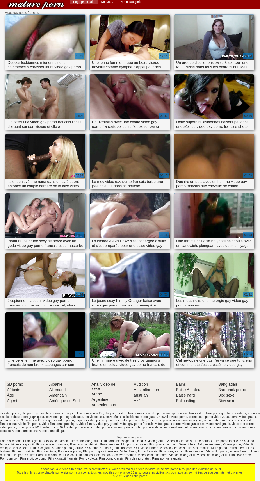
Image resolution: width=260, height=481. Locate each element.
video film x (86, 424)
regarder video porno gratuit (95, 420)
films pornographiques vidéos (226, 413)
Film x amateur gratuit (84, 441)
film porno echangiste (60, 413)
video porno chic (200, 427)
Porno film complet (49, 455)
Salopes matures (209, 444)
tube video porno (159, 420)
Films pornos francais (166, 458)
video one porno (243, 424)
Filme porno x (202, 441)
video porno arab (146, 427)
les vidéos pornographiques (25, 417)
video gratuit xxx (193, 424)
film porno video (115, 413)
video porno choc (225, 427)
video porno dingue (52, 431)
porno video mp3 (11, 420)
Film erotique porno (33, 458)
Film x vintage (46, 451)
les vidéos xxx (115, 417)
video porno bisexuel (174, 427)
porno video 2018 (217, 417)
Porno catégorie (130, 2)
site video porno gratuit (130, 420)
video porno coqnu (25, 431)
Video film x (128, 451)
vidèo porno (8, 427)
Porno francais (147, 451)
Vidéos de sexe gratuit (212, 455)
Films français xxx (171, 451)
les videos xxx (94, 417)
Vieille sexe (20, 448)
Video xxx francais (179, 441)
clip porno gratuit (33, 413)
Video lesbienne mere (152, 455)
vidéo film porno (29, 424)
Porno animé (194, 451)
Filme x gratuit (33, 441)
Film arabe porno (69, 451)
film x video (196, 413)
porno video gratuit (243, 417)
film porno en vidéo (90, 413)
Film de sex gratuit (137, 458)
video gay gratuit (107, 424)
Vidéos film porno (36, 5)
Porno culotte (88, 458)
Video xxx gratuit (23, 444)
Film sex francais (198, 448)
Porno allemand (10, 441)
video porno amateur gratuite (113, 427)
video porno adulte (79, 427)
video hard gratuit (218, 424)
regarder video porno (59, 420)
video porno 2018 (29, 427)
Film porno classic (111, 458)
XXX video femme (146, 448)
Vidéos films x (239, 451)
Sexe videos (187, 444)
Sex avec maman (56, 441)
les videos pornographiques (64, 417)
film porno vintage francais (169, 413)
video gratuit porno (168, 424)
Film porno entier (23, 455)
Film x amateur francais (52, 444)
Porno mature (109, 444)
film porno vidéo (139, 413)
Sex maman (102, 455)
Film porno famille (226, 441)
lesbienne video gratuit (141, 417)
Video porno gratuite (69, 448)
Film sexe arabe (240, 455)
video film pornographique (59, 424)
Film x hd (136, 441)
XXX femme (93, 448)
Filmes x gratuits (24, 451)
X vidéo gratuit (155, 441)
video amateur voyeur (187, 420)
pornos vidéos (34, 420)
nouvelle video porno (173, 417)
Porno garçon (9, 458)
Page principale (83, 2)
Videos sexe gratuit (182, 455)
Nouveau (107, 2)
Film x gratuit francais (117, 448)
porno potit (196, 417)
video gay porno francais (137, 424)
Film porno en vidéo (134, 444)
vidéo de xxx (236, 420)
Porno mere (237, 448)
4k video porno (10, 413)
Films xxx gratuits (42, 448)
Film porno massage (115, 441)
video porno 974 (54, 427)
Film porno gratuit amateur (100, 451)
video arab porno (215, 420)
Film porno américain (84, 444)
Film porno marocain (163, 444)
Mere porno (219, 448)
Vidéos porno (232, 444)
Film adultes (84, 455)
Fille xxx (69, 455)
